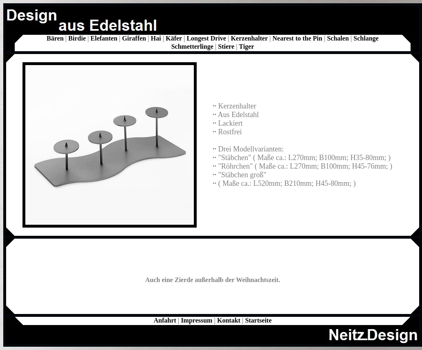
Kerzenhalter (249, 38)
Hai (156, 38)
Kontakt (228, 320)
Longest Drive (206, 38)
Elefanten (103, 38)
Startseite (258, 320)
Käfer (174, 38)
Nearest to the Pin (297, 38)
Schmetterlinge (192, 46)
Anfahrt (165, 320)
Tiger (246, 46)
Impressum (196, 320)
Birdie (77, 38)
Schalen (338, 38)
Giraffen (134, 38)
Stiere (226, 46)
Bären (55, 38)
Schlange (366, 38)
